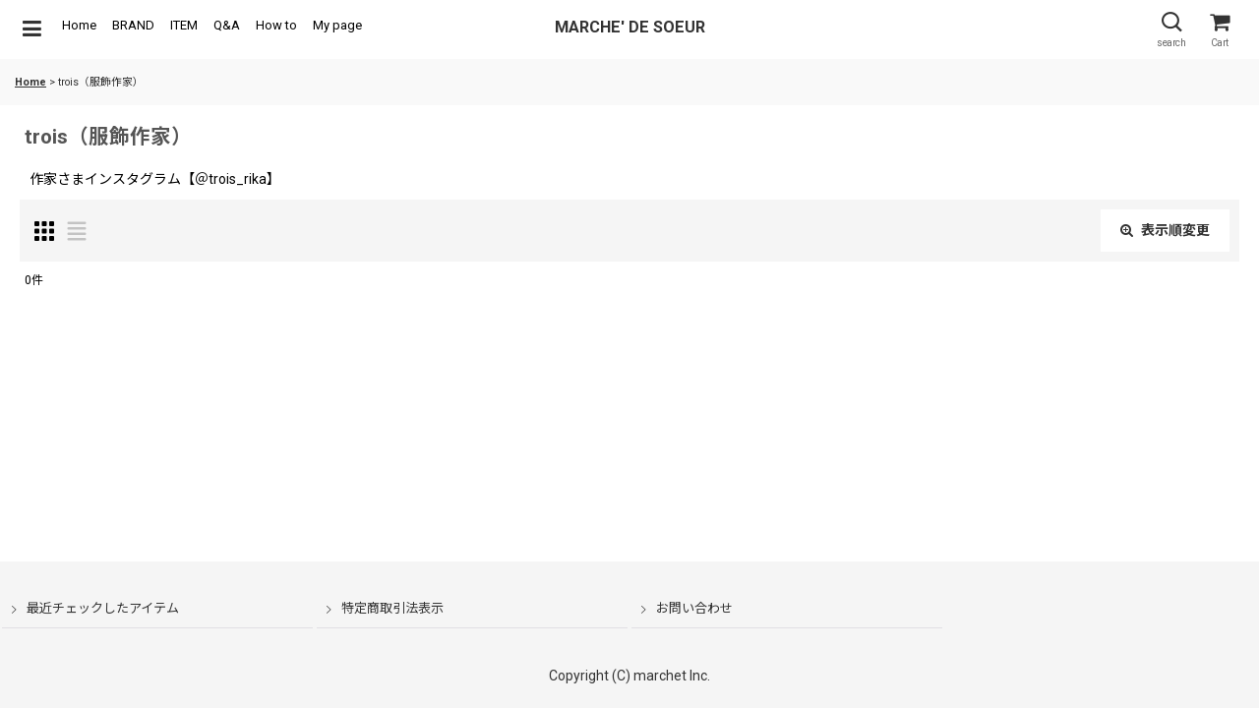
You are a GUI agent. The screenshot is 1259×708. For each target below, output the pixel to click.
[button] (31, 29)
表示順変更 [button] (1165, 230)
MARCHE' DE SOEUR (630, 27)
